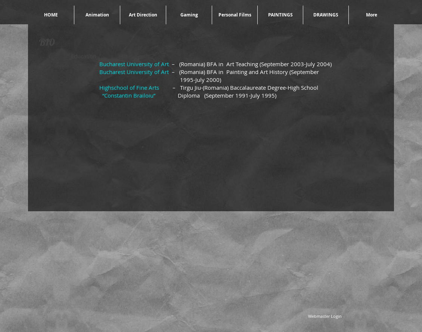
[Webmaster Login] (324, 316)
